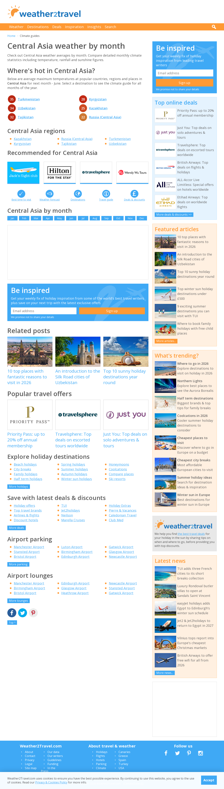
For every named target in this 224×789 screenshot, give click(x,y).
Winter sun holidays (76, 485)
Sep (106, 224)
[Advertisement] (151, 12)
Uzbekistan (26, 108)
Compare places (121, 480)
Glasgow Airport (121, 558)
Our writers (55, 756)
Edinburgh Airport (75, 563)
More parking (18, 571)
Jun (71, 224)
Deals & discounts (134, 206)
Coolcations (118, 475)
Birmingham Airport (77, 558)
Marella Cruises (73, 527)
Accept (208, 780)
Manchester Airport (29, 553)
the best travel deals (191, 534)
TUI (64, 512)
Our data (53, 752)
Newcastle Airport (123, 563)
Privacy (29, 760)
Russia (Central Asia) (105, 117)
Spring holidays (73, 471)
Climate (101, 768)
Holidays (101, 752)
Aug (95, 224)
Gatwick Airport (121, 553)
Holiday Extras (120, 512)
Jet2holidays (70, 517)
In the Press (48, 769)
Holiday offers (24, 512)
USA (121, 768)
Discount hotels (26, 527)
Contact (30, 756)
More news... (164, 673)
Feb (24, 224)
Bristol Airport (25, 563)
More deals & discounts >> (174, 215)
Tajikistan (25, 117)
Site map (31, 768)
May (59, 224)
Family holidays (25, 480)
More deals (16, 534)
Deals (56, 26)
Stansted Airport (27, 558)
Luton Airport (72, 553)
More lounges (18, 607)
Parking (101, 764)
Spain (122, 760)
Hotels (100, 760)
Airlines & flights (26, 522)
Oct (118, 224)
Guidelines (54, 760)
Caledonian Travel (122, 522)
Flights (100, 756)
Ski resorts (117, 485)
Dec (141, 224)
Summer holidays (74, 475)
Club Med (116, 527)
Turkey (123, 764)
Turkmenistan (29, 99)
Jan (12, 224)
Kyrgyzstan (98, 99)
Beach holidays (25, 471)
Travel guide (106, 206)
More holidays (18, 493)
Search (110, 26)
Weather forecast (50, 206)
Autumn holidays (74, 480)
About (29, 752)
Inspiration (74, 26)
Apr (48, 224)
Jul (83, 224)
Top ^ (12, 629)
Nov (130, 224)
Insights (94, 26)
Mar (36, 224)
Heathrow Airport (75, 599)
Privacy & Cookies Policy (51, 782)
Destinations (38, 26)
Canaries (124, 752)
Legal (28, 764)
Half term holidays (28, 485)
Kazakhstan (98, 108)
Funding (52, 764)
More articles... (166, 341)
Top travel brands (28, 517)
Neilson (67, 522)
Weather (16, 26)
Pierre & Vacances (122, 517)
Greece (123, 756)
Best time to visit (21, 206)
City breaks (22, 475)
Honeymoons (119, 471)
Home (11, 36)
